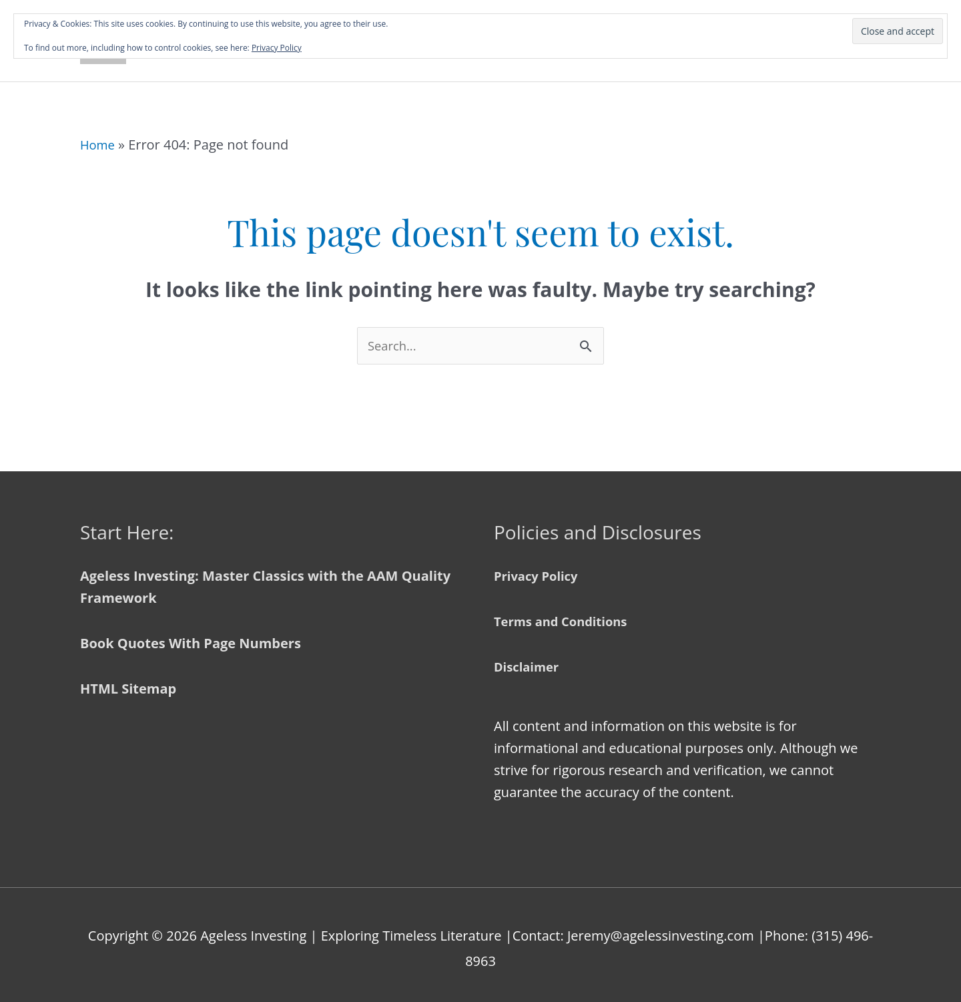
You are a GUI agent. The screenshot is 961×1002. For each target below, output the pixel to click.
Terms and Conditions (566, 614)
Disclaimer (529, 660)
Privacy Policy (539, 569)
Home (99, 136)
